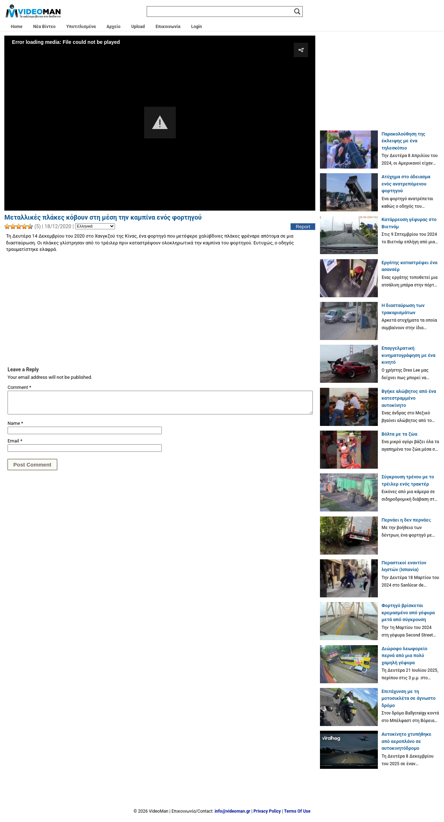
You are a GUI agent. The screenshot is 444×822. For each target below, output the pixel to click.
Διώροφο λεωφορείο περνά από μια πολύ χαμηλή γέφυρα (404, 655)
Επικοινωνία (168, 26)
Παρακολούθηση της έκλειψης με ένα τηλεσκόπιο (403, 141)
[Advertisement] (159, 309)
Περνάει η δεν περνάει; (406, 520)
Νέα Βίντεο (44, 26)
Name (15, 423)
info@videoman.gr (232, 811)
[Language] (95, 226)
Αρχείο (113, 26)
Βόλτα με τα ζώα (399, 434)
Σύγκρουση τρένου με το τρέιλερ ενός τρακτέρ (407, 480)
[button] (160, 122)
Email (15, 441)
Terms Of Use (297, 811)
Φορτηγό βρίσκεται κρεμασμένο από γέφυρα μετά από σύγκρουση (408, 612)
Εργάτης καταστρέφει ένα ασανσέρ (409, 266)
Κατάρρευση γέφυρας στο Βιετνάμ (408, 223)
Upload (138, 26)
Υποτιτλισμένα (81, 26)
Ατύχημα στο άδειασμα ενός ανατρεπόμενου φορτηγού (405, 183)
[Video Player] (159, 123)
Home (16, 26)
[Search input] (221, 11)
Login (196, 26)
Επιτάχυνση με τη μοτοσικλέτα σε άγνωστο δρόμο (408, 698)
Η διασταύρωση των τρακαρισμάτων (403, 309)
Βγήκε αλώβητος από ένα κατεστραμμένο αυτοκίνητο (408, 398)
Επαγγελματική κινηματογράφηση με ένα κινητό (408, 355)
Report (303, 226)
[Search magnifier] (297, 11)
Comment (19, 387)
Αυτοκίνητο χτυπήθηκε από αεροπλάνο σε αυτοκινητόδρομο (406, 741)
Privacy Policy (267, 811)
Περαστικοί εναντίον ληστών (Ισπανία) (403, 566)
